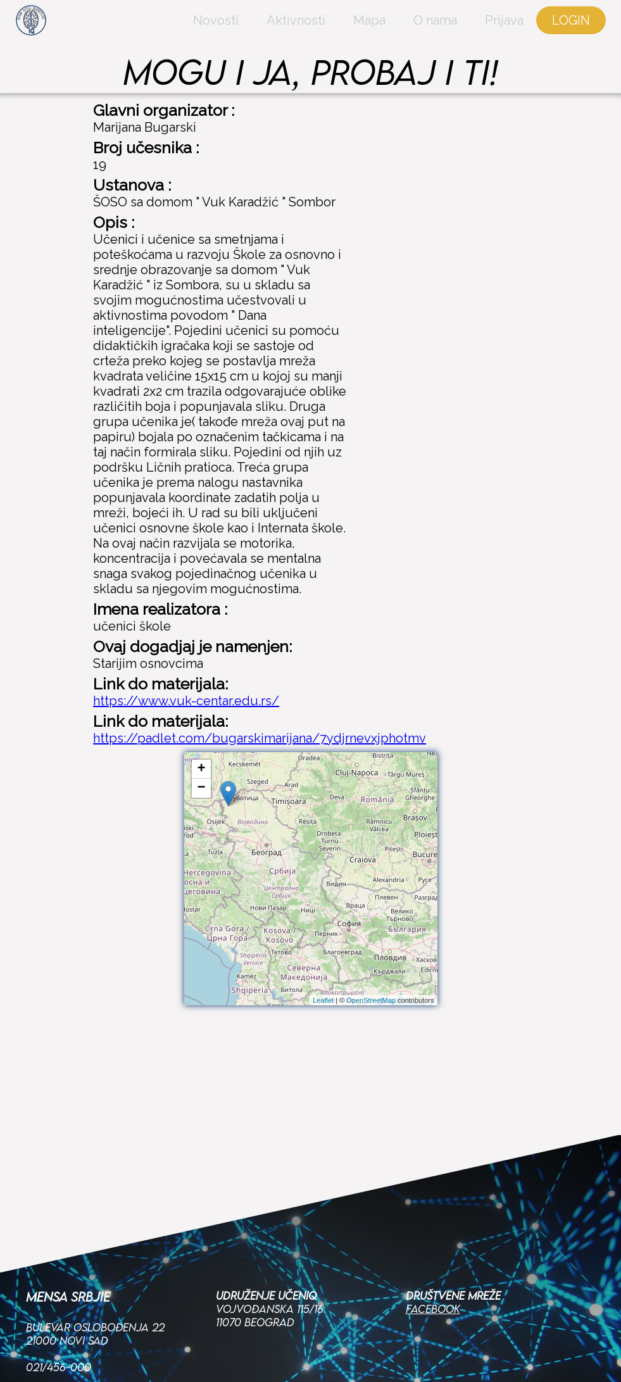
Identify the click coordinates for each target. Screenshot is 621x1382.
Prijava (457, 34)
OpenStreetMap (371, 1000)
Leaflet (323, 1000)
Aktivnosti (249, 34)
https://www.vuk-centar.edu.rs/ (186, 700)
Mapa (322, 34)
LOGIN (524, 34)
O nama (388, 34)
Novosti (169, 34)
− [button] (201, 788)
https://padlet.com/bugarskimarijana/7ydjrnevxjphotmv (259, 738)
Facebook (433, 1216)
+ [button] (201, 769)
